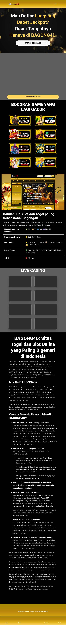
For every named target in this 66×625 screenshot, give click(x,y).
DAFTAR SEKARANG (33, 43)
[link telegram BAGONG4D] (31, 609)
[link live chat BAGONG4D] (35, 609)
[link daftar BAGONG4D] (19, 620)
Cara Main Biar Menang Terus (33, 96)
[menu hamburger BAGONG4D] (55, 4)
